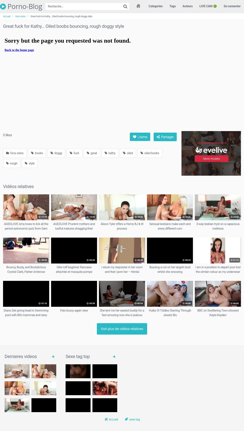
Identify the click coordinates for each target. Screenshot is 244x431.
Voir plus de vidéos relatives (122, 329)
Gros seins (20, 16)
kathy (110, 153)
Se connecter (232, 6)
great (92, 153)
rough (11, 163)
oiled (128, 153)
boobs (37, 153)
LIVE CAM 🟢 (208, 6)
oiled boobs (149, 153)
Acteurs (188, 6)
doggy (56, 153)
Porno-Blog (21, 6)
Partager (165, 137)
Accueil (6, 16)
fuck (74, 153)
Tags (172, 6)
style (30, 163)
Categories (156, 6)
